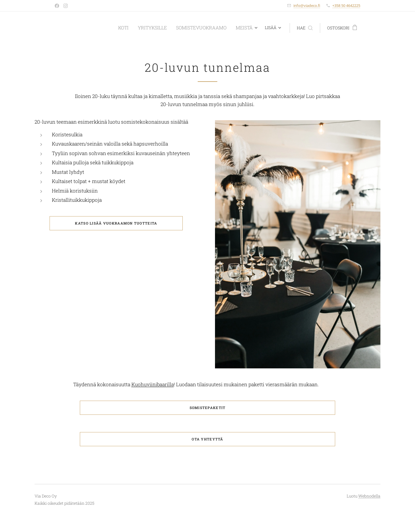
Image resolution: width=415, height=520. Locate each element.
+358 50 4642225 (346, 5)
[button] (305, 28)
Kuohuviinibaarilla (152, 384)
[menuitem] (129, 28)
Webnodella (369, 496)
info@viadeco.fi (306, 5)
